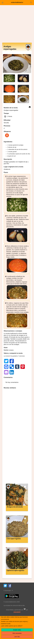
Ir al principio (8, 590)
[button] (2, 2)
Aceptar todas (17, 630)
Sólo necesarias (17, 633)
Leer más (17, 636)
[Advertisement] (17, 24)
